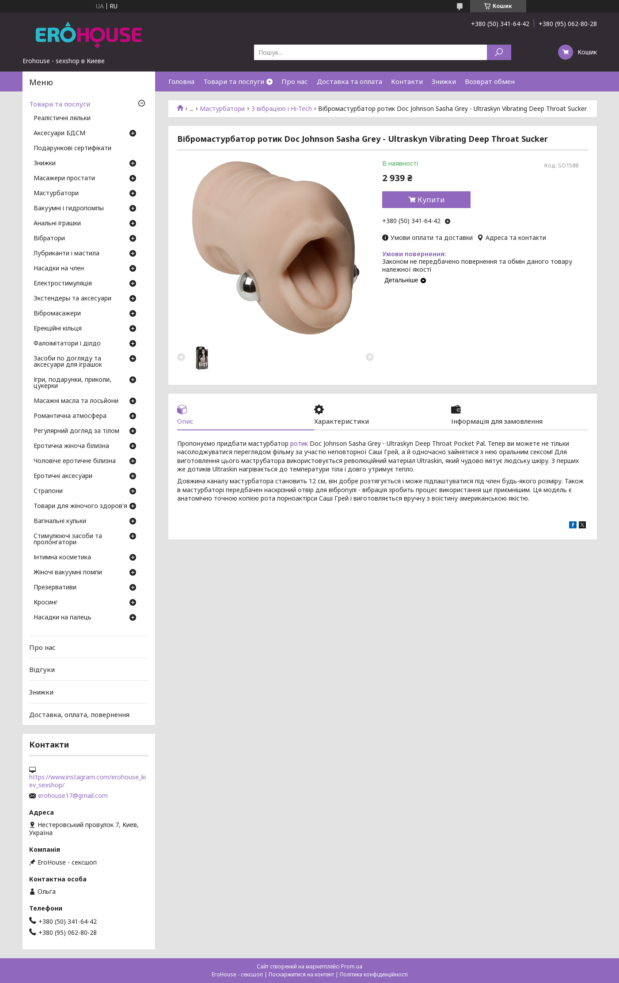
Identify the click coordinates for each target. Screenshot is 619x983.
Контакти (407, 81)
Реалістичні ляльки (62, 118)
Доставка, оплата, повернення (79, 714)
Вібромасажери (57, 313)
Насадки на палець (62, 617)
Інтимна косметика (62, 557)
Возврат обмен (490, 81)
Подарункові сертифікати (72, 148)
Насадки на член (59, 268)
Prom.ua (351, 966)
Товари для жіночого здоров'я (80, 506)
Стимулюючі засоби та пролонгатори (68, 539)
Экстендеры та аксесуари (72, 298)
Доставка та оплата (349, 81)
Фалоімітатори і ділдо (67, 343)
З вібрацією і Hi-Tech (281, 109)
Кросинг (46, 602)
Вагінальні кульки (60, 521)
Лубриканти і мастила (66, 253)
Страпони (48, 491)
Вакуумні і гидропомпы (69, 208)
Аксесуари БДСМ (59, 133)
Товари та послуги (233, 81)
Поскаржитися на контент (301, 974)
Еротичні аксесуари (63, 476)
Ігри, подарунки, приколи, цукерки (72, 383)
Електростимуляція (63, 283)
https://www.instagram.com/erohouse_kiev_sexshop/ (87, 781)
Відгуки (42, 669)
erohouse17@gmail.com (73, 796)
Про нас (294, 81)
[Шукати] (499, 52)
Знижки (444, 81)
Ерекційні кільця (58, 328)
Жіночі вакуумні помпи (68, 572)
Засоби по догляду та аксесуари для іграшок (68, 361)
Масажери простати (64, 178)
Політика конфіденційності (374, 974)
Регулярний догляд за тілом (76, 431)
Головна (181, 81)
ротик (299, 443)
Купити (431, 200)
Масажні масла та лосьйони (76, 401)
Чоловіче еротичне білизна (75, 461)
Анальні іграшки (57, 223)
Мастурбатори (222, 109)
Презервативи (55, 587)
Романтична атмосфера (70, 416)
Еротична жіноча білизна (71, 446)
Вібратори (49, 238)
